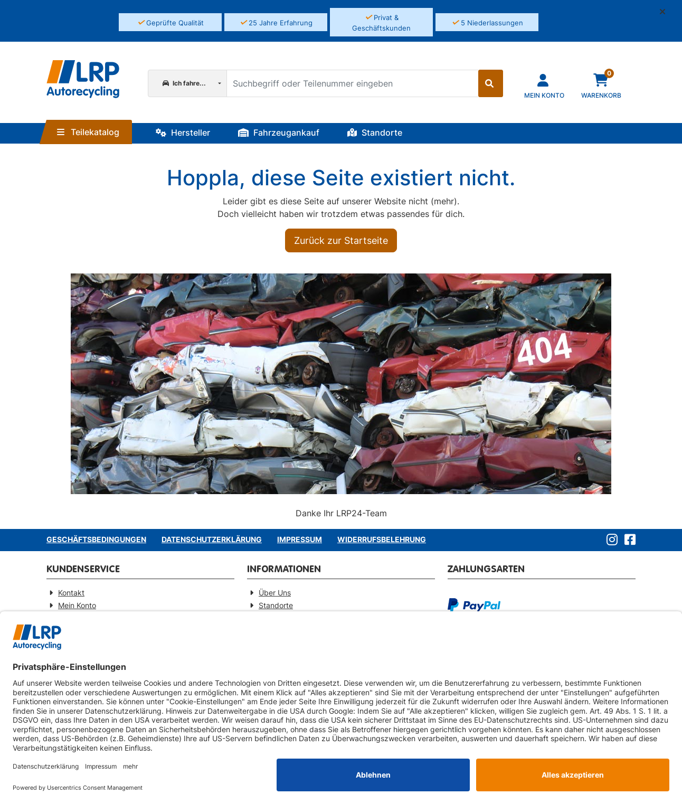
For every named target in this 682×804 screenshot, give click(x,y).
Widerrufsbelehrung (381, 539)
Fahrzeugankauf (278, 132)
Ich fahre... (184, 83)
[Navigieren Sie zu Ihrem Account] (544, 85)
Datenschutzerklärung (212, 539)
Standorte (374, 132)
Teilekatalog (88, 132)
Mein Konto (77, 605)
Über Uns (275, 592)
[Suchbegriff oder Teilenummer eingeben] (352, 83)
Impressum (299, 539)
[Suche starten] (490, 83)
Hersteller (183, 132)
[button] (667, 11)
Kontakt (71, 592)
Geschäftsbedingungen (96, 539)
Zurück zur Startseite (341, 240)
